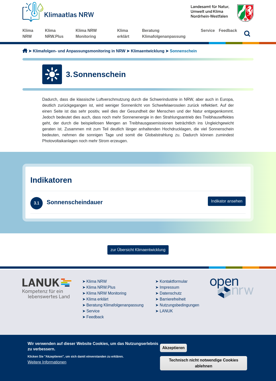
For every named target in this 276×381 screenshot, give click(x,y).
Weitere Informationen (47, 362)
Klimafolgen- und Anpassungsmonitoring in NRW (79, 51)
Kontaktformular (174, 281)
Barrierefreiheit (173, 299)
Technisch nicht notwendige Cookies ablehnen (203, 363)
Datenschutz (171, 293)
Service (208, 30)
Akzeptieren (173, 348)
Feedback (228, 30)
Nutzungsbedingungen (179, 305)
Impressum (169, 287)
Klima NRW (27, 33)
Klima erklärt (123, 33)
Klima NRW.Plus (54, 33)
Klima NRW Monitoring (86, 33)
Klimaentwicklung (147, 51)
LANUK (166, 311)
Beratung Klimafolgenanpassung (163, 33)
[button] (247, 33)
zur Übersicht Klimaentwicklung (138, 250)
